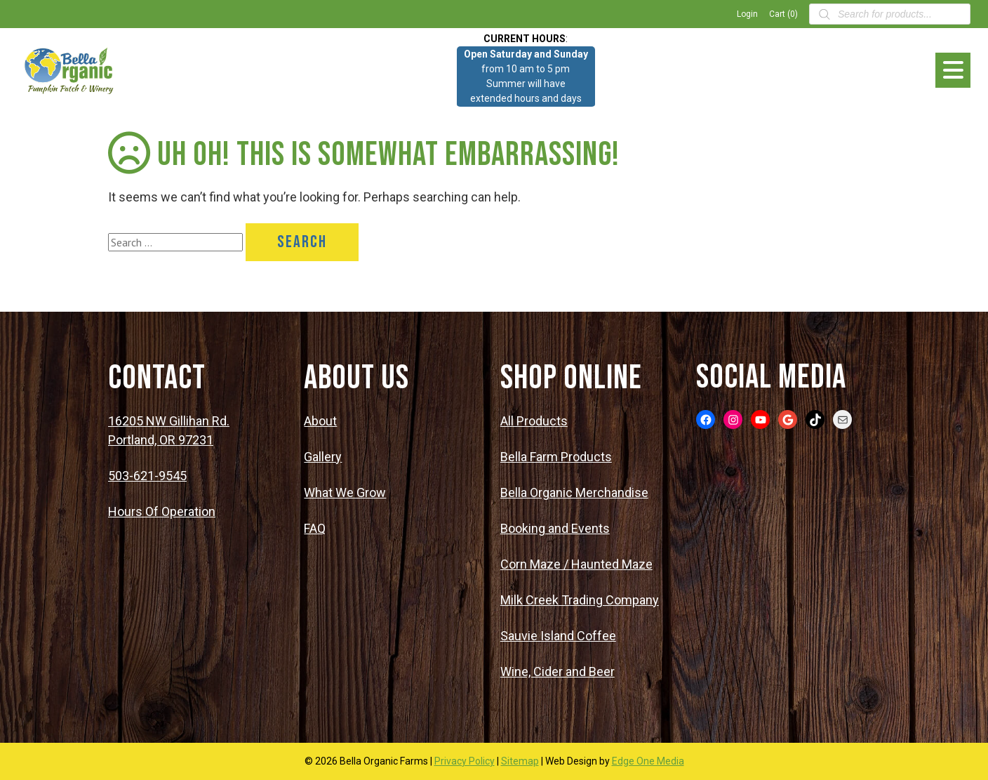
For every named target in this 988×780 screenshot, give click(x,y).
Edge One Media (648, 761)
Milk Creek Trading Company (579, 600)
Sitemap (520, 761)
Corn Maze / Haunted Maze (576, 564)
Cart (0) (783, 14)
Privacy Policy (464, 761)
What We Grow (345, 492)
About (320, 421)
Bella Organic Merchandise (574, 492)
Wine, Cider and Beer (557, 671)
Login (747, 14)
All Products (534, 421)
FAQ (315, 528)
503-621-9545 (147, 475)
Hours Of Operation (161, 511)
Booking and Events (555, 528)
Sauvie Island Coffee (558, 635)
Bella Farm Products (556, 456)
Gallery (323, 456)
